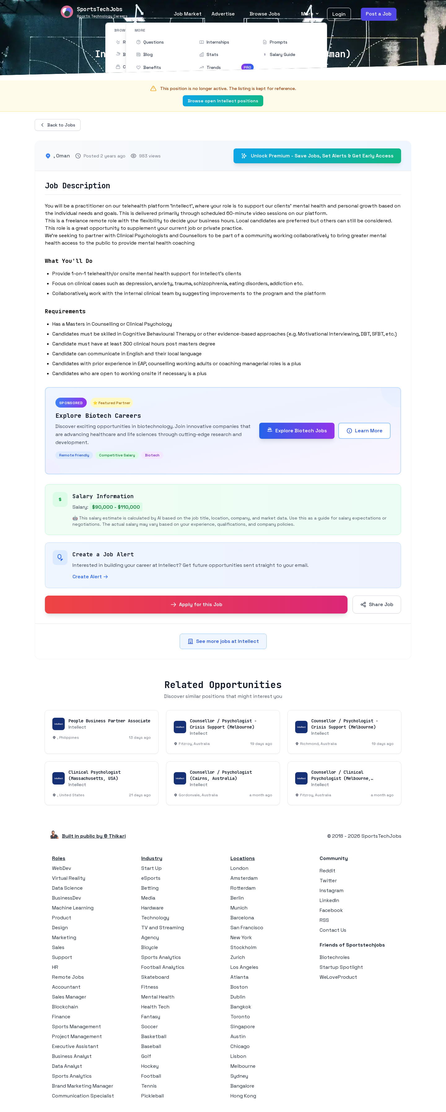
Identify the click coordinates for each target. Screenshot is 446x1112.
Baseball (151, 1046)
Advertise (223, 14)
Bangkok (240, 1006)
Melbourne (243, 1066)
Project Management (77, 1036)
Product (61, 917)
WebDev (61, 868)
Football (151, 1076)
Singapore (242, 1026)
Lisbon (238, 1056)
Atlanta (239, 977)
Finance (61, 1016)
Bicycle (149, 947)
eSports (150, 878)
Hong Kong (243, 1096)
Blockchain (65, 1006)
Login (339, 14)
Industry (151, 858)
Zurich (237, 957)
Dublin (237, 997)
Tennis (149, 1086)
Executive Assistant (75, 1046)
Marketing (64, 937)
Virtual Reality (68, 878)
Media (148, 898)
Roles (58, 858)
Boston (239, 987)
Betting (150, 888)
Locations (242, 858)
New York (241, 937)
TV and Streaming (162, 927)
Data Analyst (67, 1066)
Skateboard (155, 977)
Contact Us (333, 930)
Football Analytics (162, 967)
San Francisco (246, 927)
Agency (150, 937)
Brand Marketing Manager (82, 1086)
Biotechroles (335, 957)
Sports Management (76, 1026)
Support (62, 957)
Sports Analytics (72, 1076)
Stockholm (243, 947)
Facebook (331, 910)
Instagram (331, 890)
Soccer (149, 1026)
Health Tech (155, 1006)
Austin (238, 1036)
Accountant (66, 987)
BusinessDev (66, 898)
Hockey (150, 1066)
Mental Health (157, 997)
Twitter (328, 880)
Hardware (152, 908)
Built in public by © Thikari (94, 836)
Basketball (153, 1036)
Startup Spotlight (341, 967)
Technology (155, 917)
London (239, 868)
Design (60, 927)
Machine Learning (73, 908)
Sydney (239, 1076)
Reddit (327, 870)
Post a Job (378, 14)
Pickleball (152, 1096)
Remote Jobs (68, 977)
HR (55, 967)
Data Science (67, 888)
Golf (146, 1056)
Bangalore (242, 1086)
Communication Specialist (83, 1096)
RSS (324, 920)
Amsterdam (244, 878)
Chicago (240, 1046)
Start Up (151, 868)
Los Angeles (244, 967)
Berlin (237, 898)
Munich (238, 908)
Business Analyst (72, 1056)
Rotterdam (243, 888)
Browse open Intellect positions (223, 101)
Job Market (188, 14)
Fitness (149, 987)
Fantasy (150, 1016)
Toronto (240, 1016)
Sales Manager (69, 997)
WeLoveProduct (338, 977)
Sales (58, 947)
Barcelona (242, 917)
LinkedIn (329, 900)
